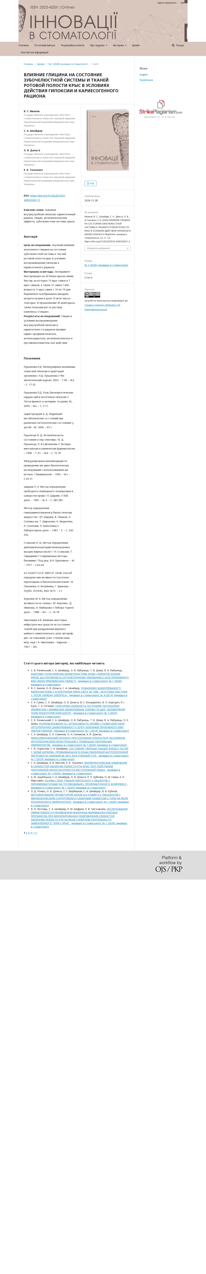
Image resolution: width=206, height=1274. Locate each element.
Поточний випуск (44, 45)
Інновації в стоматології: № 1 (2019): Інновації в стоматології (91, 730)
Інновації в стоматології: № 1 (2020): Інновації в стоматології (89, 745)
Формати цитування (98, 248)
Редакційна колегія (72, 45)
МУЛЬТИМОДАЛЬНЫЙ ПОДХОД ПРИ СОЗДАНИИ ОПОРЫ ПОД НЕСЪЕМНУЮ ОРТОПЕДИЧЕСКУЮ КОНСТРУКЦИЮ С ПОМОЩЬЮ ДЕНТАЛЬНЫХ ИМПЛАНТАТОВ (78, 741)
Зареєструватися (166, 2)
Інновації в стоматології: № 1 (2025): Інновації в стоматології (68, 787)
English (144, 74)
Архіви (136, 45)
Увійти (184, 2)
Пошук (179, 45)
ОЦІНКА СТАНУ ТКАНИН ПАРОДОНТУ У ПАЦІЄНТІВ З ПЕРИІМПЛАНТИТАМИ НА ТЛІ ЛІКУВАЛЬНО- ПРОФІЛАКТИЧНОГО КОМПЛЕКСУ (79, 782)
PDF (92, 183)
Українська (146, 80)
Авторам (118, 45)
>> (35, 832)
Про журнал (97, 45)
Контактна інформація (34, 52)
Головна (23, 45)
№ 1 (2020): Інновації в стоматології (68, 64)
